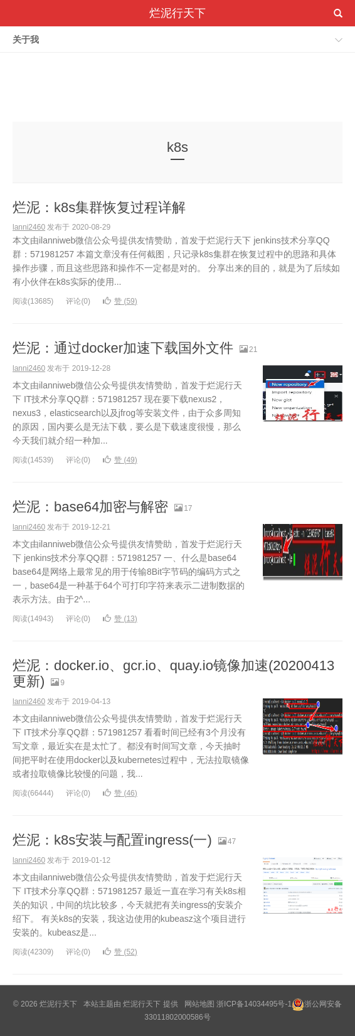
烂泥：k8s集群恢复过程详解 (99, 207)
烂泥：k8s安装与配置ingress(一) (112, 840)
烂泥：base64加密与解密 (90, 507)
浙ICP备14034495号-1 (254, 1004)
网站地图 (199, 1004)
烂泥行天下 (177, 13)
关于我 (26, 40)
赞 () (120, 301)
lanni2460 (29, 227)
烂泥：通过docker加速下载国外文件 (123, 348)
